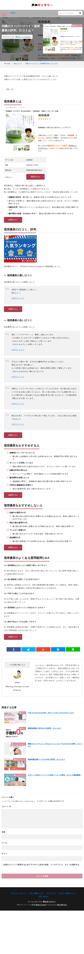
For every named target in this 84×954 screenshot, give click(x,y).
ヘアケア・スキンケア (19, 753)
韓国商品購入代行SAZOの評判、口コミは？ (46, 738)
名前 (3, 842)
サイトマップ (51, 903)
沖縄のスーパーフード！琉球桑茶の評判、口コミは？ (41, 63)
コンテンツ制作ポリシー (67, 903)
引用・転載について (36, 903)
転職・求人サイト (20, 769)
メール (4, 852)
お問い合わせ (43, 906)
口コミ (28, 37)
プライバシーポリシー (19, 903)
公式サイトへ (36, 178)
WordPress (62, 914)
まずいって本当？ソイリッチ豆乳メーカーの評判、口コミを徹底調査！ (55, 786)
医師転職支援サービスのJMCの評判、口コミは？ (48, 769)
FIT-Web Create (39, 914)
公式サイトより (18, 303)
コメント (6, 816)
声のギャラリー (49, 911)
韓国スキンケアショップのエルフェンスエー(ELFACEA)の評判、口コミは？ (55, 754)
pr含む (13, 12)
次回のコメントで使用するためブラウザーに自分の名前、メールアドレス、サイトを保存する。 (42, 874)
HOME (8, 63)
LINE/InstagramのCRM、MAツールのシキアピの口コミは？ (52, 722)
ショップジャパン (20, 784)
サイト (4, 863)
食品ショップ (21, 37)
